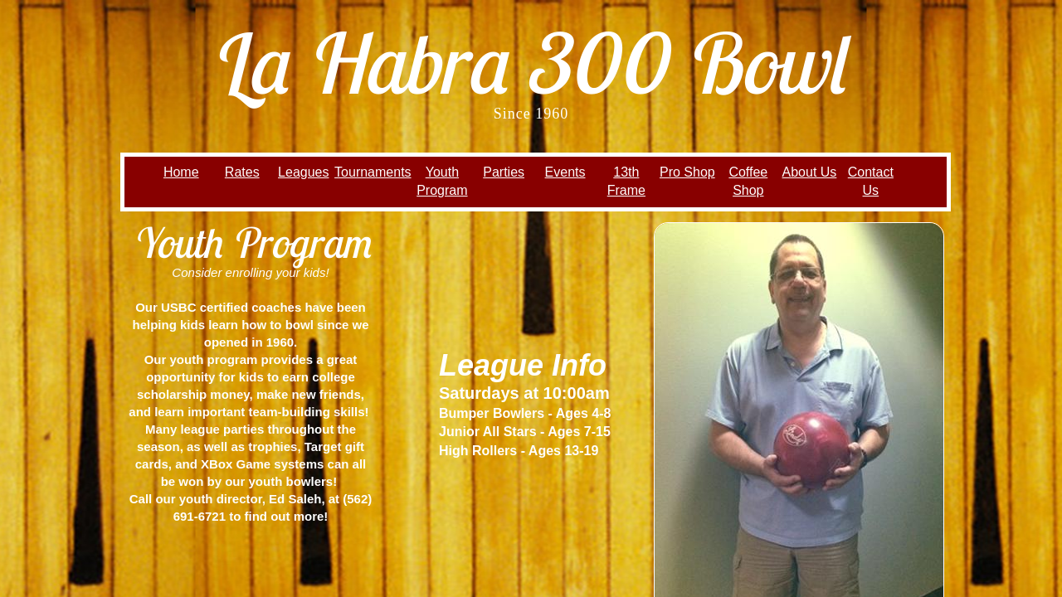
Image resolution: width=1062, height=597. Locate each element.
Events (565, 172)
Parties (503, 172)
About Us (809, 172)
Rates (242, 172)
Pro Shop (687, 172)
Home (181, 172)
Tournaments (373, 172)
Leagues (303, 172)
